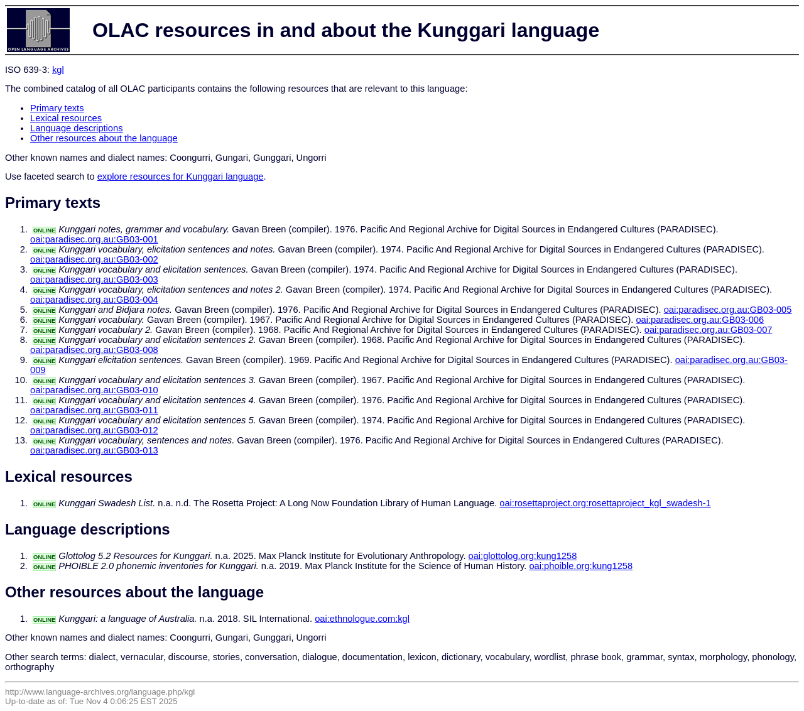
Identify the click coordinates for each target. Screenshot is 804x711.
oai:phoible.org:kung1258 (581, 566)
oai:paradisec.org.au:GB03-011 (94, 410)
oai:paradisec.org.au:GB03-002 (94, 259)
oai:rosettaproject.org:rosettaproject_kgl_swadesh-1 (604, 503)
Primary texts (57, 108)
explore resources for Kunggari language (180, 176)
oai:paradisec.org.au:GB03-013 (94, 450)
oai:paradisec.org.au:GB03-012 (94, 430)
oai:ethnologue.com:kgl (362, 619)
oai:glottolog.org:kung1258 (523, 556)
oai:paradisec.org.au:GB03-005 (728, 310)
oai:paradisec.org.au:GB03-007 (708, 330)
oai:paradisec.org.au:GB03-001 (94, 239)
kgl (58, 70)
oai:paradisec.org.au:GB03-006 (700, 320)
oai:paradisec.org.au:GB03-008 (94, 350)
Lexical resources (66, 118)
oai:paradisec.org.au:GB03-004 (94, 300)
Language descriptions (76, 128)
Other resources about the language (104, 138)
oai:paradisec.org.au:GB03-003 (94, 279)
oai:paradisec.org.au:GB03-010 (94, 390)
